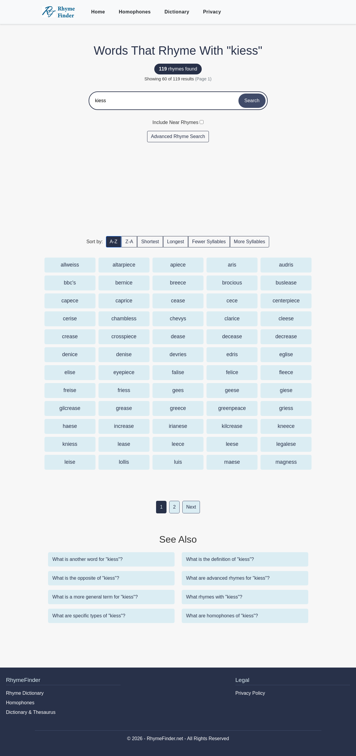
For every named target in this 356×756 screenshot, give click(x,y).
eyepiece (123, 372)
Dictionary (176, 11)
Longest (175, 241)
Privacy (212, 11)
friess (124, 390)
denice (70, 354)
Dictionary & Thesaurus (31, 712)
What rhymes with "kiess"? (214, 596)
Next (191, 506)
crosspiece (123, 336)
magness (286, 462)
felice (232, 372)
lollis (124, 462)
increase (124, 426)
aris (232, 265)
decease (232, 336)
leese (232, 444)
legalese (286, 444)
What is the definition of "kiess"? (220, 559)
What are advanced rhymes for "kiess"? (228, 578)
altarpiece (123, 265)
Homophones (135, 11)
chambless (123, 319)
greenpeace (232, 408)
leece (178, 444)
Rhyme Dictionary (25, 693)
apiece (178, 265)
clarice (232, 319)
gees (178, 390)
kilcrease (232, 426)
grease (124, 408)
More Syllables (249, 241)
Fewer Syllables (209, 241)
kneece (286, 426)
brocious (232, 283)
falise (178, 372)
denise (124, 354)
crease (70, 336)
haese (70, 426)
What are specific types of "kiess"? (89, 615)
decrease (286, 336)
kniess (69, 444)
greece (178, 408)
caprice (123, 301)
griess (286, 408)
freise (70, 390)
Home (98, 11)
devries (178, 354)
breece (178, 283)
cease (178, 301)
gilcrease (69, 408)
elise (69, 372)
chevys (178, 319)
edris (232, 354)
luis (178, 462)
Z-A (129, 241)
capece (69, 301)
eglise (286, 354)
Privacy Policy (250, 693)
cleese (286, 319)
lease (124, 444)
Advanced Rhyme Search (178, 136)
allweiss (70, 265)
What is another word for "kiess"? (88, 559)
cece (232, 301)
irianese (178, 426)
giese (286, 390)
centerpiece (286, 301)
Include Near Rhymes (175, 122)
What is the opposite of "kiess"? (86, 578)
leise (69, 462)
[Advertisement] (178, 189)
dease (178, 336)
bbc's (70, 283)
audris (286, 265)
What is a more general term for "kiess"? (95, 596)
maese (232, 462)
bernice (123, 283)
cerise (70, 319)
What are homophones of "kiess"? (222, 615)
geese (232, 390)
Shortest (150, 241)
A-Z (114, 241)
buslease (286, 283)
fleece (286, 372)
